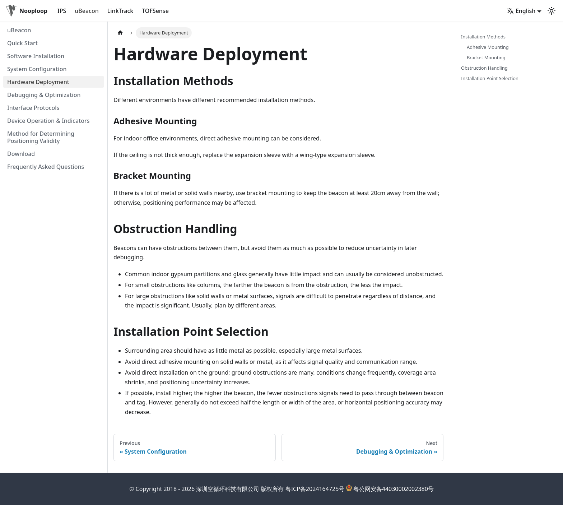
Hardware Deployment (38, 82)
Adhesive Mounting (488, 47)
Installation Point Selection (489, 78)
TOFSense (155, 11)
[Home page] (120, 32)
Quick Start (22, 43)
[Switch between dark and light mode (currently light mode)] (551, 11)
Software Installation (35, 56)
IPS (61, 11)
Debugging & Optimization (43, 95)
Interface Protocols (33, 108)
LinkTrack (120, 11)
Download (21, 154)
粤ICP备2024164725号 (315, 489)
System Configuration (36, 69)
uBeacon (87, 11)
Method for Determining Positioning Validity (40, 137)
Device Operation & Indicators (48, 121)
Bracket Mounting (486, 57)
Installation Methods (483, 36)
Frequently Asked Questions (45, 167)
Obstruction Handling (484, 68)
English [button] (521, 11)
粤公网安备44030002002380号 (393, 489)
